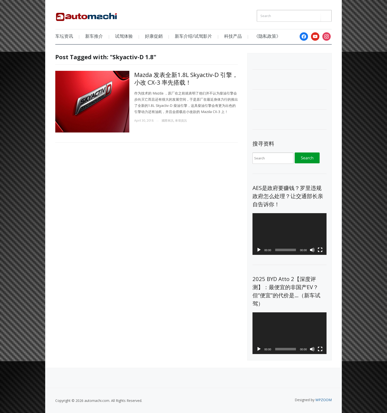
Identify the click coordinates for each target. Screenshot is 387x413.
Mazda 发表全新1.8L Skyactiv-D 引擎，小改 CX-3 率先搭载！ (186, 78)
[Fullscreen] (320, 249)
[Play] (258, 249)
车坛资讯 (64, 36)
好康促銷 (154, 36)
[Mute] (312, 249)
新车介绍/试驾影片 (193, 36)
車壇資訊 (181, 120)
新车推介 (94, 36)
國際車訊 (168, 120)
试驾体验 (124, 36)
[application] (289, 234)
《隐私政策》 (267, 36)
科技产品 (233, 36)
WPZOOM (323, 399)
